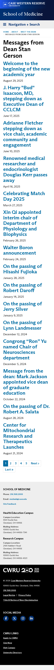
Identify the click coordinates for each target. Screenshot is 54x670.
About (15, 32)
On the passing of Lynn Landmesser (22, 325)
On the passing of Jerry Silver (22, 306)
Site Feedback (9, 504)
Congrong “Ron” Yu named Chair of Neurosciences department (25, 349)
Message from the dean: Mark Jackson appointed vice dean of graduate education (25, 382)
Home (6, 32)
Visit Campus (9, 647)
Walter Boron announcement (19, 250)
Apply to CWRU (10, 638)
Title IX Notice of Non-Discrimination (20, 600)
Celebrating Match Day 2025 (24, 196)
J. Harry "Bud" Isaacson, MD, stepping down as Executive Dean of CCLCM (23, 98)
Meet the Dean (28, 32)
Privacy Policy (24, 595)
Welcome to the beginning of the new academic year (26, 68)
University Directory (12, 652)
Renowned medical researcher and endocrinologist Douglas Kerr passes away (25, 169)
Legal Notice (9, 595)
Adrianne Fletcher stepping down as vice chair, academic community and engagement (25, 134)
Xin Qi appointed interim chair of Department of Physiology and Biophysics (22, 223)
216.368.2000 (16, 494)
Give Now (7, 643)
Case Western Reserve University (25, 580)
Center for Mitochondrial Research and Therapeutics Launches (19, 436)
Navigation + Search (20, 23)
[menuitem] (12, 638)
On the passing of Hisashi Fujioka (22, 269)
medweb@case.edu (18, 499)
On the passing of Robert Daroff (22, 288)
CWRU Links (11, 633)
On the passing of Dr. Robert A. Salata (26, 409)
